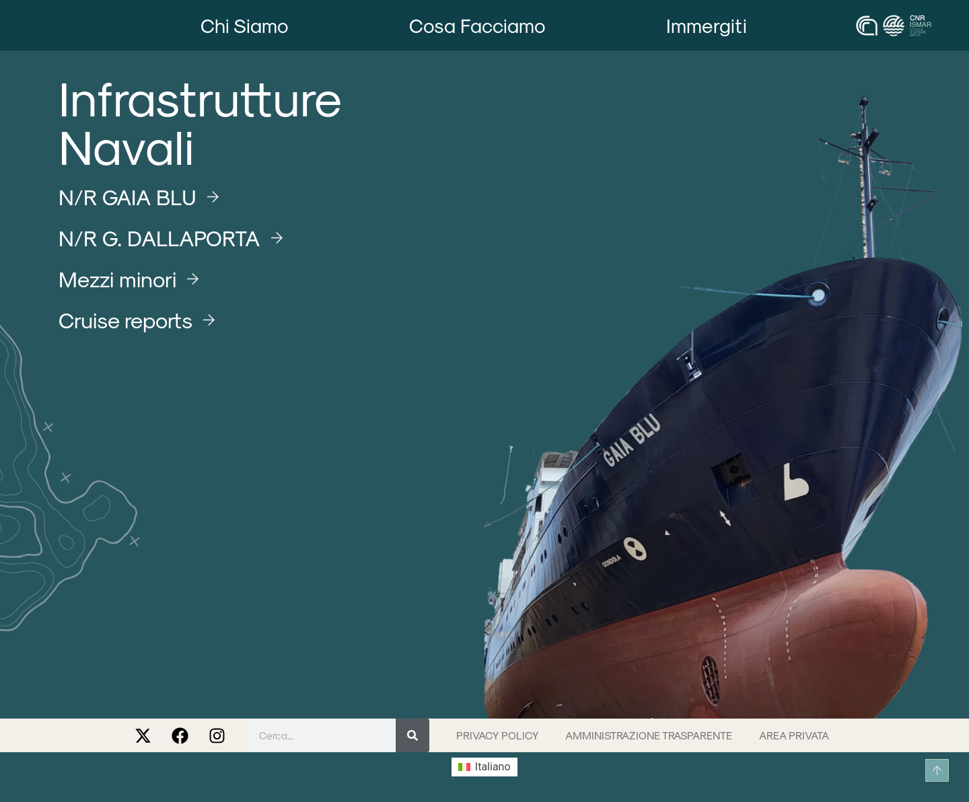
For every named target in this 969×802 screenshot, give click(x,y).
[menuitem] (484, 767)
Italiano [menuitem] (493, 766)
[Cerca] (412, 735)
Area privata (794, 735)
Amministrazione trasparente (648, 735)
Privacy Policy (497, 735)
